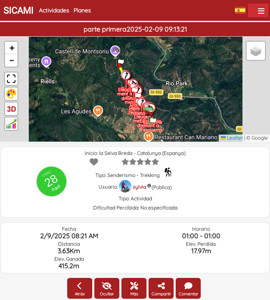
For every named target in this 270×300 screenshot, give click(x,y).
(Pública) (161, 187)
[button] (152, 118)
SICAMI (18, 10)
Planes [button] (82, 10)
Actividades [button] (54, 10)
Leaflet (232, 138)
